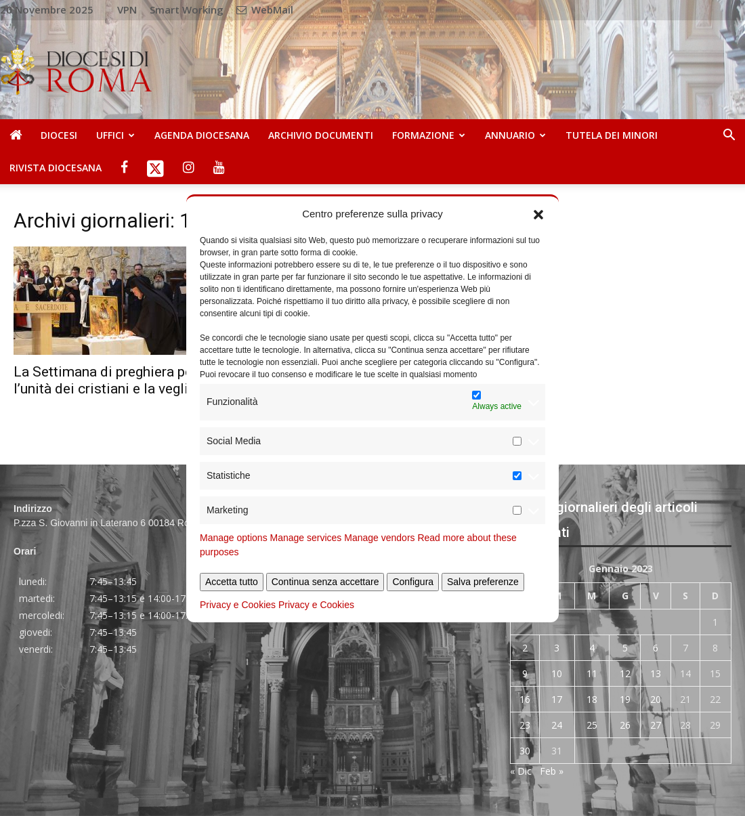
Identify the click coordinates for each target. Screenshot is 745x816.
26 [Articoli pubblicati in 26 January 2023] (625, 724)
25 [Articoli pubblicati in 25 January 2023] (592, 724)
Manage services (306, 537)
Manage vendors (379, 537)
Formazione (428, 135)
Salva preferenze (483, 581)
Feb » (551, 771)
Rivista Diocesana (55, 167)
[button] (538, 213)
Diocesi (59, 135)
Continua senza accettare (325, 581)
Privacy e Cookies (238, 604)
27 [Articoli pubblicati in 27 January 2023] (655, 724)
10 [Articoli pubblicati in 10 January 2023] (556, 673)
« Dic (521, 771)
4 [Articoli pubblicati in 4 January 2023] (592, 647)
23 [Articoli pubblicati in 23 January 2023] (524, 724)
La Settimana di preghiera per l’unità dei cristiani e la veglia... (110, 380)
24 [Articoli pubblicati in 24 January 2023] (556, 724)
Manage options (234, 537)
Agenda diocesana (201, 135)
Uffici (115, 135)
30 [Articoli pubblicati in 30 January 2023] (524, 750)
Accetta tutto (231, 581)
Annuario (515, 135)
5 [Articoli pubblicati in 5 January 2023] (625, 647)
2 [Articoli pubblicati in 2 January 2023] (525, 647)
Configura (412, 581)
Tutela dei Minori (612, 135)
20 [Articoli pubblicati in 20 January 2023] (655, 699)
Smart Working (187, 9)
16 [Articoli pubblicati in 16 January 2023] (524, 699)
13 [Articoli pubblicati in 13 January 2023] (655, 673)
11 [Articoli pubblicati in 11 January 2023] (592, 673)
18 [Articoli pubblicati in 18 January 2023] (592, 699)
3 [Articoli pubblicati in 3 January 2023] (556, 647)
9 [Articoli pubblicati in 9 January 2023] (525, 673)
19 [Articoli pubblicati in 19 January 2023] (625, 699)
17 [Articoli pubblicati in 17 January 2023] (556, 699)
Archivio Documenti (320, 135)
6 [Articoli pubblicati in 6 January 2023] (655, 647)
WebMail (264, 9)
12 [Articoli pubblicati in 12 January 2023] (625, 673)
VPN (127, 9)
